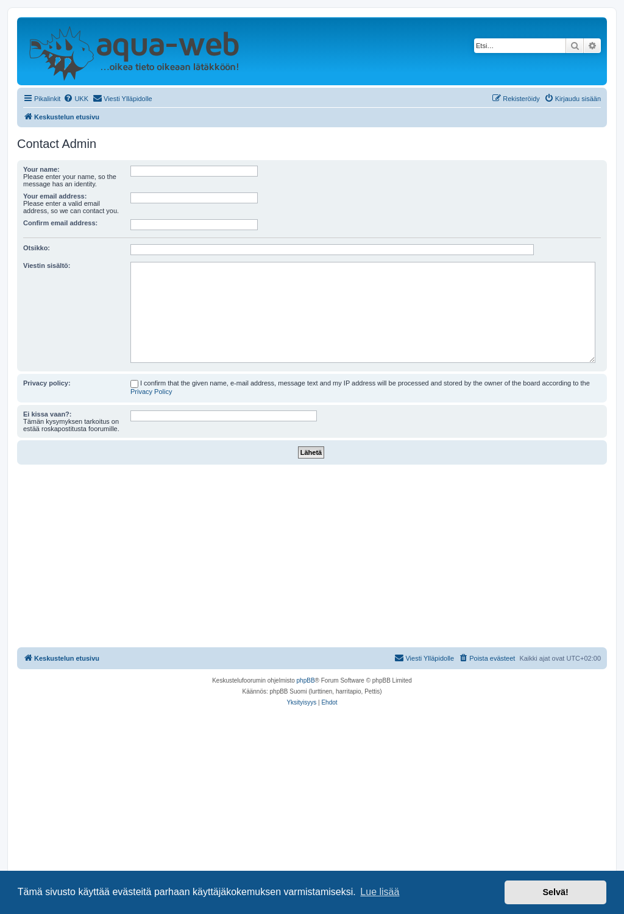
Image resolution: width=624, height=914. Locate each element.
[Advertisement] (312, 556)
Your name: (41, 169)
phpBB (306, 680)
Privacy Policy (151, 391)
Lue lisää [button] (379, 892)
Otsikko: (36, 247)
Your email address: (55, 196)
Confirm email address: (60, 223)
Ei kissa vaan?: (47, 414)
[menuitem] (75, 98)
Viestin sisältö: (46, 265)
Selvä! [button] (555, 892)
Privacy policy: (47, 383)
